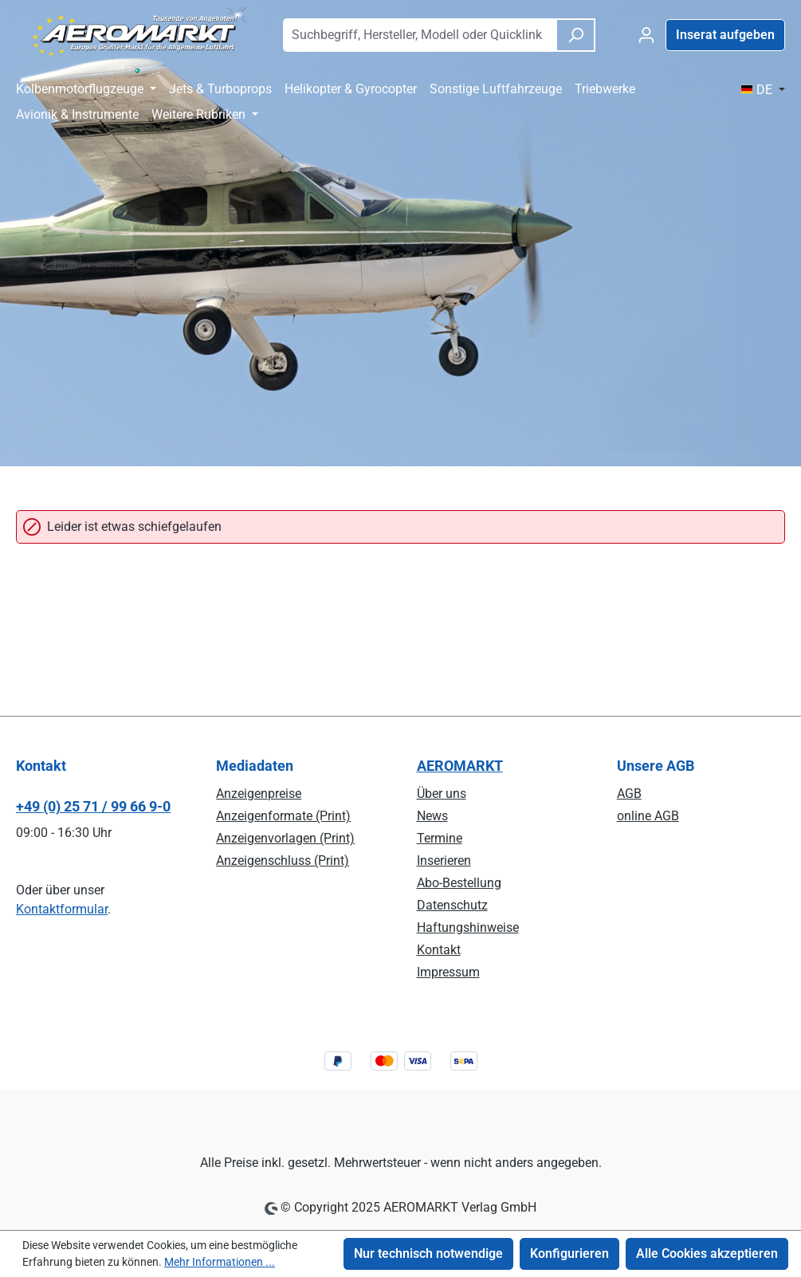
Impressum (448, 972)
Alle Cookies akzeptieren (707, 1253)
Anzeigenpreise (258, 793)
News (432, 815)
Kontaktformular (62, 909)
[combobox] (419, 35)
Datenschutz (452, 905)
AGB (629, 793)
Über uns (441, 793)
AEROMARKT (460, 765)
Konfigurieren (569, 1253)
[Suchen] (575, 35)
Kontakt (439, 949)
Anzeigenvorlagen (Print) (285, 838)
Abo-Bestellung (459, 882)
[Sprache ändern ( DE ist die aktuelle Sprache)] (762, 90)
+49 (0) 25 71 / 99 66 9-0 (93, 806)
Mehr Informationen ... (219, 1261)
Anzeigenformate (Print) (283, 815)
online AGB (648, 815)
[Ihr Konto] (646, 35)
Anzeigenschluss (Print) (282, 860)
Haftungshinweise (468, 927)
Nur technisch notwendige (428, 1253)
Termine (439, 838)
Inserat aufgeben (725, 34)
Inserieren (444, 860)
